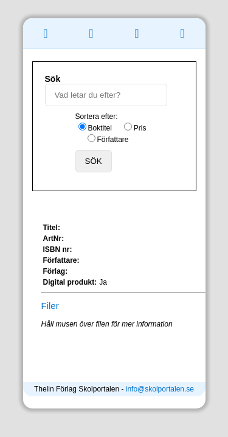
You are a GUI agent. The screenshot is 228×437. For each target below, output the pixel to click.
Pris (140, 128)
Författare (113, 139)
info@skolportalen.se (160, 389)
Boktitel (100, 128)
